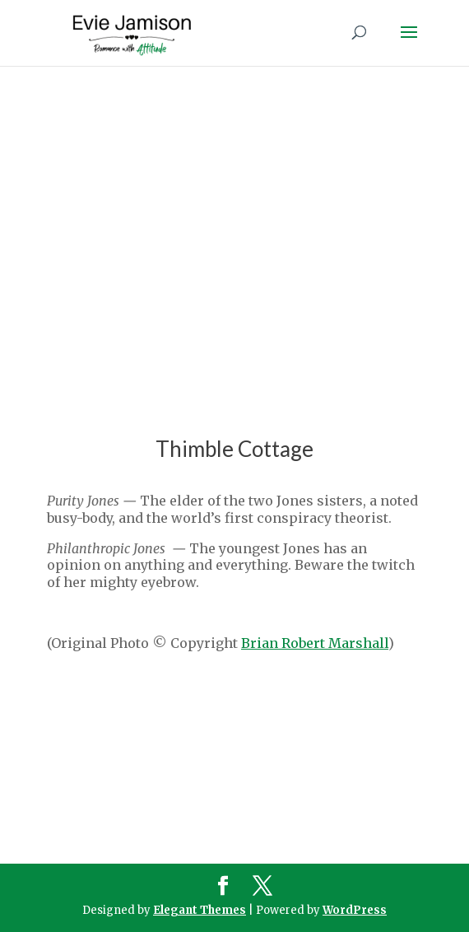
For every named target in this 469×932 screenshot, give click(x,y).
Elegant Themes (199, 910)
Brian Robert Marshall (314, 643)
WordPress (355, 910)
